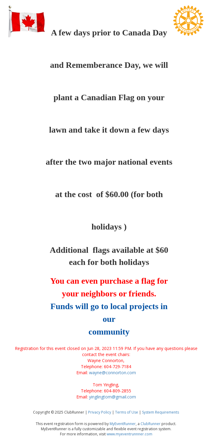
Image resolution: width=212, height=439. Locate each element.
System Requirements (160, 412)
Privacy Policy (99, 412)
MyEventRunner (123, 423)
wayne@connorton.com (112, 372)
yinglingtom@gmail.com (112, 397)
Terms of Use (126, 412)
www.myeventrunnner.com (129, 434)
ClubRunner (151, 423)
